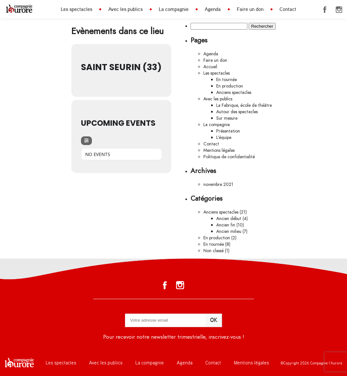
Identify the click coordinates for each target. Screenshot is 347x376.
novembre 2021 (218, 184)
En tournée (226, 80)
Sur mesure (226, 118)
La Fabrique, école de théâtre (244, 105)
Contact (288, 9)
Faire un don (250, 9)
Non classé (213, 251)
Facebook (324, 9)
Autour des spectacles (237, 112)
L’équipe (223, 137)
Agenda (213, 9)
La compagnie (174, 9)
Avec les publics (125, 9)
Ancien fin (225, 225)
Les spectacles (76, 9)
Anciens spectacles (233, 92)
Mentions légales (219, 150)
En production (229, 86)
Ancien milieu (228, 231)
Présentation (228, 131)
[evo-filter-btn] (86, 140)
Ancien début (228, 219)
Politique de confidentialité (229, 157)
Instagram (339, 9)
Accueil (210, 67)
